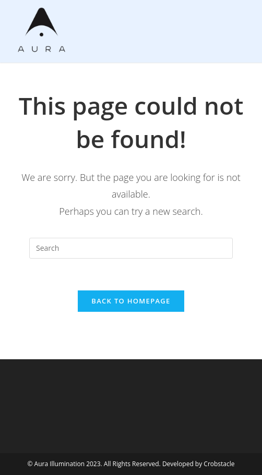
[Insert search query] (131, 248)
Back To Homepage (130, 301)
